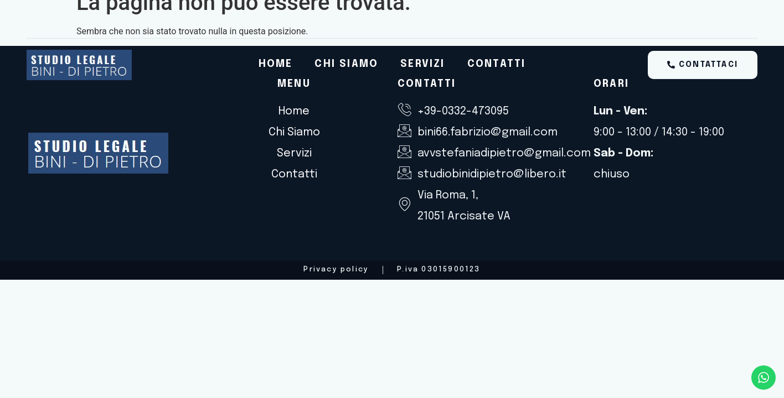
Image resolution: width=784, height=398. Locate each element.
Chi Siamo (346, 64)
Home (276, 64)
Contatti (496, 64)
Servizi (422, 64)
